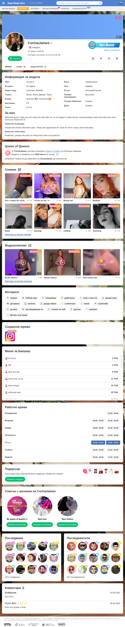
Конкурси (65, 9)
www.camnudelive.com (33, 618)
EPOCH (50, 618)
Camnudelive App (80, 8)
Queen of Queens (53, 151)
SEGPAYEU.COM (59, 618)
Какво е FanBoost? (112, 50)
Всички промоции (51, 8)
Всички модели (8, 9)
